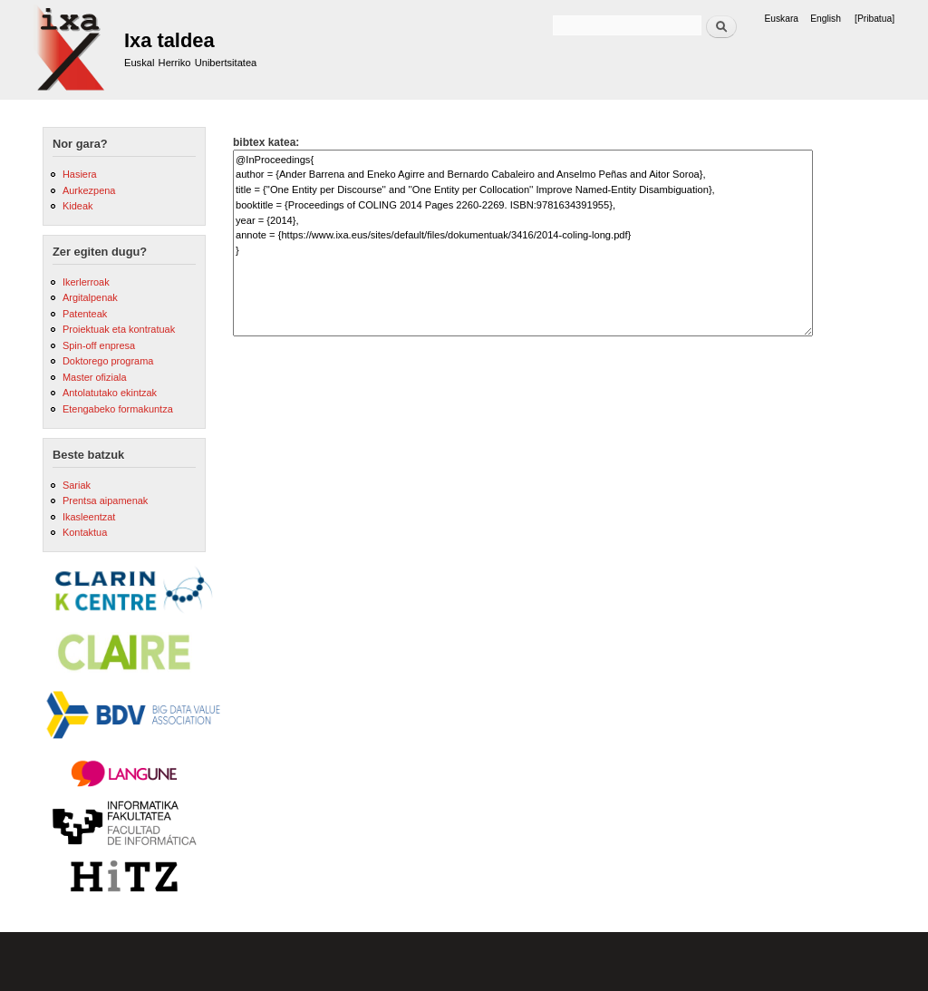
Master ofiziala (95, 377)
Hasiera (80, 174)
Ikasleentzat (89, 516)
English (825, 19)
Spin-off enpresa (99, 345)
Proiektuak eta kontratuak (119, 329)
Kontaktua (85, 532)
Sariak (77, 485)
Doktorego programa (108, 360)
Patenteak (85, 313)
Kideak (78, 205)
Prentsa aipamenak (105, 500)
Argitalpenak (90, 297)
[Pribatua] (874, 19)
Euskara (781, 19)
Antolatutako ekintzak (110, 392)
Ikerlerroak (86, 282)
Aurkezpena (89, 190)
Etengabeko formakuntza (118, 408)
